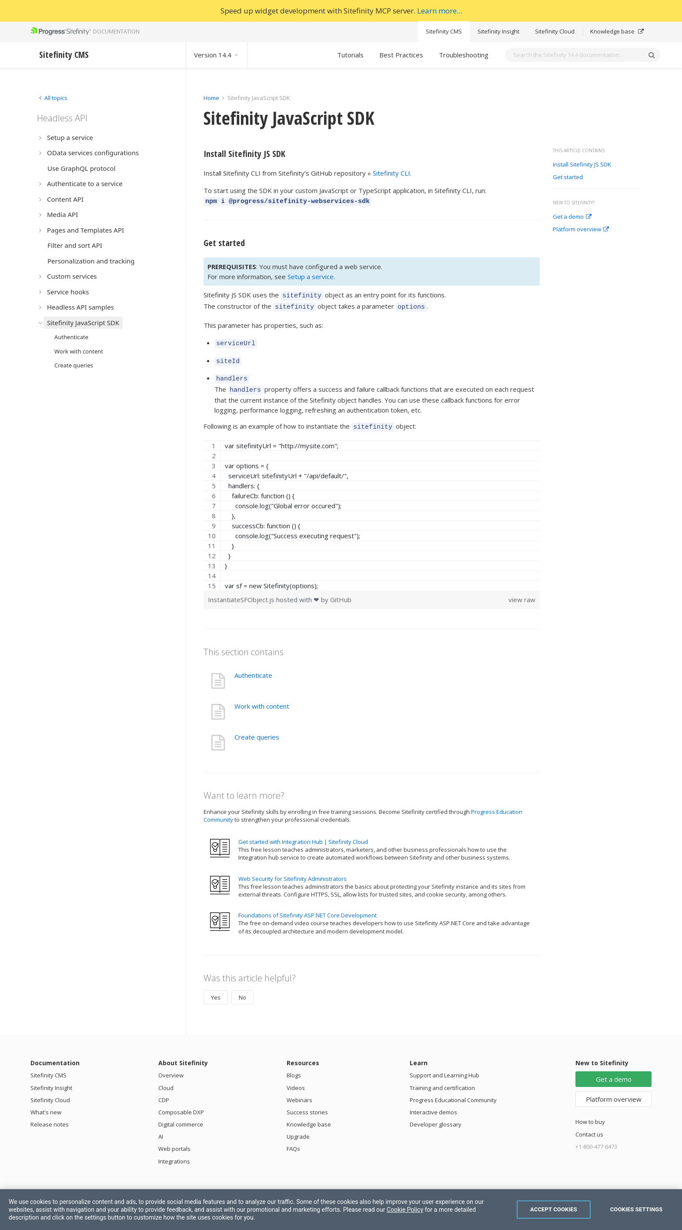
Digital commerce (180, 1114)
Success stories (307, 1102)
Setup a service (311, 275)
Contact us (589, 1124)
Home (211, 98)
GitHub (340, 589)
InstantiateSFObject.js (242, 589)
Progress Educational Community (453, 1089)
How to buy (590, 1111)
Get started (568, 177)
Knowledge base (617, 31)
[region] (372, 505)
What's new (45, 1102)
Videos (296, 1077)
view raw (521, 589)
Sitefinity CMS (444, 31)
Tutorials (350, 54)
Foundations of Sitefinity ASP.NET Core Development (307, 905)
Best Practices (401, 54)
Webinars (299, 1089)
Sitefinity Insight (498, 31)
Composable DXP (181, 1102)
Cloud (166, 1077)
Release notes (49, 1114)
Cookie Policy (405, 1209)
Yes (216, 987)
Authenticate (253, 664)
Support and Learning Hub (444, 1065)
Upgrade (298, 1126)
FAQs (293, 1138)
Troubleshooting (463, 54)
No (242, 987)
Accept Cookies (553, 1209)
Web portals (174, 1138)
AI (160, 1126)
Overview (171, 1065)
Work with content (261, 695)
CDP (163, 1089)
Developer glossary (435, 1114)
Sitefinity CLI (391, 173)
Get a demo (572, 216)
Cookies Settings (636, 1209)
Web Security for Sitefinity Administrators (292, 868)
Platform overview (581, 229)
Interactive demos (433, 1102)
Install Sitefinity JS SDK (582, 164)
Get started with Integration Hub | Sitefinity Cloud (303, 831)
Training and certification (442, 1077)
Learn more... (439, 11)
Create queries (256, 726)
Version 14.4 (216, 54)
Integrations (174, 1151)
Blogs (294, 1065)
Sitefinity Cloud (555, 31)
